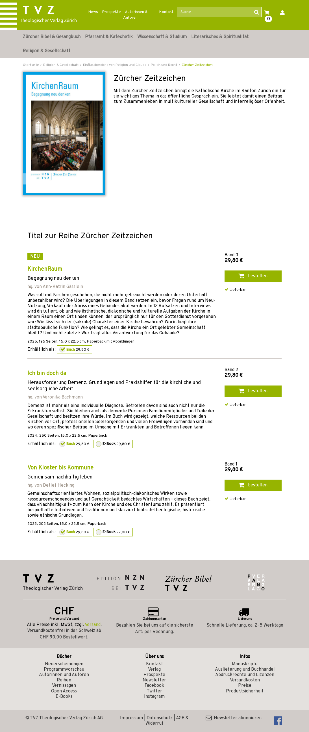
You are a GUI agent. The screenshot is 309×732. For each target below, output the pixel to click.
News (93, 12)
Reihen (64, 680)
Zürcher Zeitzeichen (197, 65)
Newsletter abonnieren (234, 718)
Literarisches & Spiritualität (220, 37)
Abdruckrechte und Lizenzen (244, 675)
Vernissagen (64, 685)
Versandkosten (245, 680)
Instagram (154, 696)
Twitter (154, 691)
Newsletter (154, 680)
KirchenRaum (44, 269)
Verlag (154, 669)
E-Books (64, 696)
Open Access (64, 691)
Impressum (131, 718)
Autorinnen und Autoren (64, 675)
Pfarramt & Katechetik (109, 37)
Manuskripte (245, 664)
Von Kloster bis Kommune (60, 468)
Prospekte (111, 12)
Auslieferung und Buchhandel (245, 669)
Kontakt (166, 12)
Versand (93, 625)
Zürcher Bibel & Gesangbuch (51, 37)
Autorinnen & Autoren (135, 15)
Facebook (154, 685)
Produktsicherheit (245, 691)
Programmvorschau (64, 669)
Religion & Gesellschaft (46, 51)
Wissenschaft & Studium (162, 37)
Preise (244, 685)
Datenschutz (160, 718)
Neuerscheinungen (64, 664)
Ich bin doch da (46, 373)
